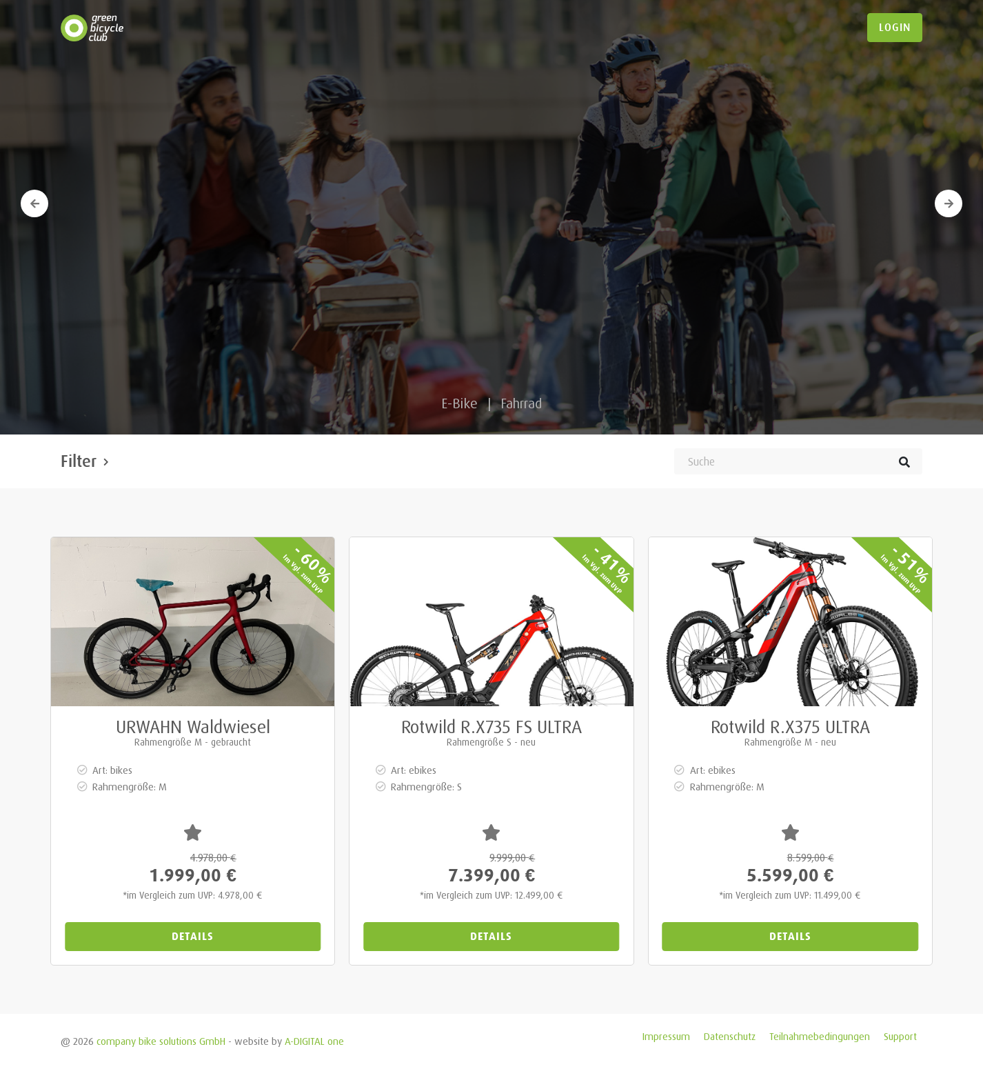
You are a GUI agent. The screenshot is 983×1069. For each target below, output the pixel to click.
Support (900, 1036)
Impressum (666, 1036)
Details (193, 936)
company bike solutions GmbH (161, 1041)
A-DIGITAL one (314, 1041)
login (895, 27)
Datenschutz (730, 1036)
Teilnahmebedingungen (819, 1036)
